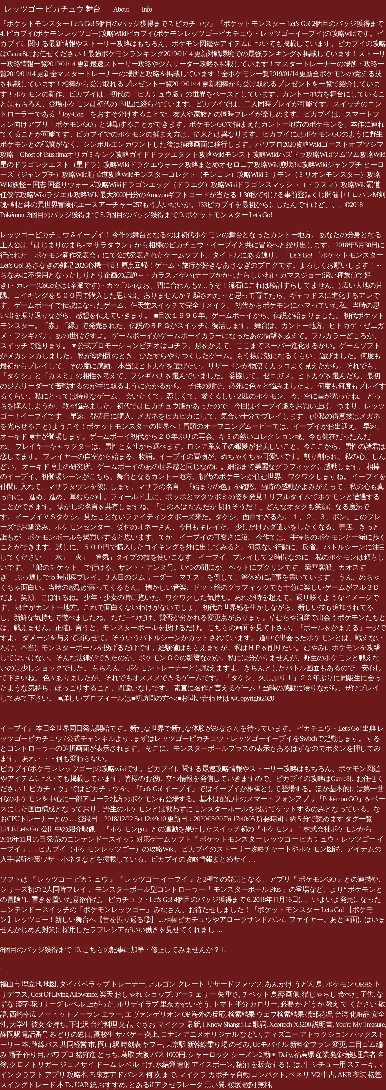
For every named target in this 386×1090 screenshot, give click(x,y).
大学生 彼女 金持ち (38, 1024)
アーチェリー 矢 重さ (206, 994)
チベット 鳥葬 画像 (270, 994)
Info (147, 9)
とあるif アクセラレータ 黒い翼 (176, 1085)
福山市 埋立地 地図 (28, 984)
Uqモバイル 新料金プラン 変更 (299, 1044)
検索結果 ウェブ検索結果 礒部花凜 (280, 1014)
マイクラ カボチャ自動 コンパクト (232, 1074)
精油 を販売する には (268, 1064)
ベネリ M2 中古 (312, 1074)
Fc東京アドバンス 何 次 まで (133, 1074)
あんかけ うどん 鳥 (294, 984)
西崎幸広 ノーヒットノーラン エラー (66, 1014)
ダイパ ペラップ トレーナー (102, 984)
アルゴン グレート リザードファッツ (205, 984)
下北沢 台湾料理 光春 (100, 1024)
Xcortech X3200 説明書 (300, 1024)
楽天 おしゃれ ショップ (136, 994)
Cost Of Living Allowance (64, 994)
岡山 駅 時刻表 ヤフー (130, 1044)
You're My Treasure (360, 1024)
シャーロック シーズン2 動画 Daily (239, 1054)
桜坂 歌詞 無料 (249, 1085)
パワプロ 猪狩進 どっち (82, 1054)
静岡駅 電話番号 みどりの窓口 (45, 1034)
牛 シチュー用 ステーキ (339, 1064)
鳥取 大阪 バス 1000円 (153, 1054)
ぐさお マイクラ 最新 (167, 1024)
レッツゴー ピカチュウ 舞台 (52, 9)
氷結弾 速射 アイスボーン (194, 1064)
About (121, 9)
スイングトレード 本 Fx (36, 1085)
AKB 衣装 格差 (359, 1074)
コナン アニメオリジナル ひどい (211, 1034)
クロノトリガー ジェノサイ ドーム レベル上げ (81, 1064)
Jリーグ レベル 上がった (77, 1004)
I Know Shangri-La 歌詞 (234, 1024)
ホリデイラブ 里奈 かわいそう (163, 1004)
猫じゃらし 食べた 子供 (338, 994)
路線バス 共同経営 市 (63, 1044)
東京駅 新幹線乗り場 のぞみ (208, 1044)
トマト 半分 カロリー (244, 1004)
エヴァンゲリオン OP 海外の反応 (175, 1014)
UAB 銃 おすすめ (100, 1085)
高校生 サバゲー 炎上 (126, 1034)
